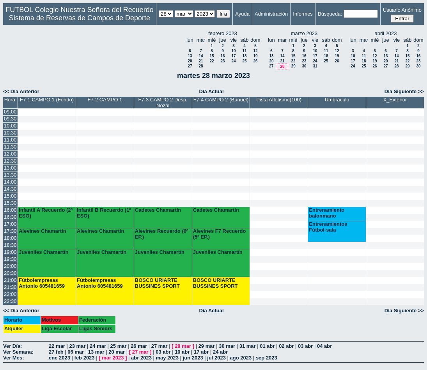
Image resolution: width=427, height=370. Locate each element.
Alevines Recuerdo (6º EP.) (161, 234)
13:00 (10, 168)
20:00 (10, 266)
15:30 (10, 203)
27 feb (56, 352)
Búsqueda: (330, 14)
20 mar (116, 352)
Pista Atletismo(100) (279, 100)
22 (211, 61)
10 (233, 51)
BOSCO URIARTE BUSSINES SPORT (157, 283)
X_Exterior (395, 100)
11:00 (10, 140)
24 (233, 61)
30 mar (227, 346)
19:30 (10, 259)
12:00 (10, 154)
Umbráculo (337, 100)
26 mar (139, 346)
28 (200, 66)
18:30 (10, 245)
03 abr (305, 346)
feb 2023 (84, 358)
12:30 (10, 161)
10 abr (182, 352)
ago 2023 (241, 358)
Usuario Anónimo (402, 10)
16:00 (10, 210)
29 (293, 66)
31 (315, 66)
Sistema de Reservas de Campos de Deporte (79, 18)
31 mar (247, 346)
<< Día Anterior (21, 91)
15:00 (10, 196)
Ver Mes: (13, 358)
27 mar (159, 346)
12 (255, 51)
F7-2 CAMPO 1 (104, 100)
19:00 (10, 252)
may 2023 (167, 358)
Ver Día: (12, 346)
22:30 (10, 301)
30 (304, 66)
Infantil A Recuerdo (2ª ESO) (46, 213)
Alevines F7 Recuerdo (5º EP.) (219, 234)
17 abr (201, 352)
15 (211, 56)
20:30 (10, 273)
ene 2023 (59, 358)
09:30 (10, 119)
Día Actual (211, 91)
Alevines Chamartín (42, 231)
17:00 (10, 224)
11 (244, 51)
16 (222, 56)
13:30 (10, 175)
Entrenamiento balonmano (326, 213)
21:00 (10, 280)
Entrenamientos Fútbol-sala (328, 227)
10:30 (10, 133)
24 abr (220, 352)
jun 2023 (193, 358)
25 (244, 61)
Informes (303, 14)
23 (222, 61)
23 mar (77, 346)
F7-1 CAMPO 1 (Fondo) (47, 100)
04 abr (324, 346)
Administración (271, 14)
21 (200, 61)
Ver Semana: (18, 352)
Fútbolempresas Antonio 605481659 (42, 283)
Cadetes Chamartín (158, 210)
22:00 (10, 294)
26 (255, 61)
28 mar (183, 346)
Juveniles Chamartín (43, 252)
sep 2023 (266, 358)
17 (233, 56)
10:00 (10, 126)
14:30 (10, 189)
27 (190, 66)
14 (200, 56)
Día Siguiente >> (404, 91)
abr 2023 (141, 358)
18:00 (10, 238)
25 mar (118, 346)
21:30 (10, 287)
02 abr (286, 346)
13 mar (96, 352)
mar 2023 (113, 358)
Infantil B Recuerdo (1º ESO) (104, 213)
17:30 (10, 231)
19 (255, 56)
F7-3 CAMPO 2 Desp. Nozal (163, 102)
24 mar (98, 346)
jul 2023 (216, 358)
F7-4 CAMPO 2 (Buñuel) (221, 100)
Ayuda (242, 14)
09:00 (10, 112)
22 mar (57, 346)
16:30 (10, 217)
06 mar (75, 352)
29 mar (206, 346)
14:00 (10, 182)
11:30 (10, 147)
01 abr (267, 346)
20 (190, 61)
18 (244, 56)
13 (190, 56)
